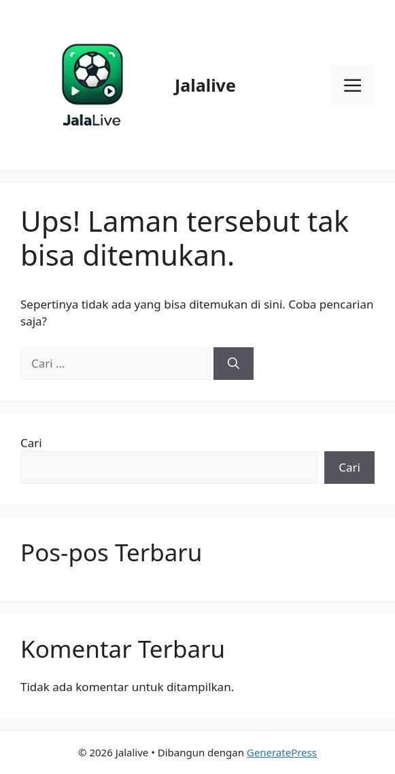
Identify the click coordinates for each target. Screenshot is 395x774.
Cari (31, 443)
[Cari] (233, 363)
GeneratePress (282, 752)
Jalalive (205, 84)
